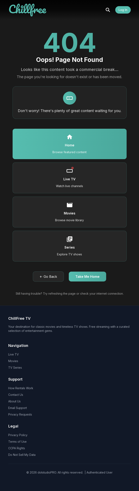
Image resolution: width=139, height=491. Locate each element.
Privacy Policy (17, 435)
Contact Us (15, 394)
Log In (123, 10)
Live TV (13, 354)
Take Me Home (87, 276)
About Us (14, 401)
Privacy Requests (20, 414)
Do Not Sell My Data (22, 454)
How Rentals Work (20, 388)
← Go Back (48, 276)
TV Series (15, 367)
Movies (13, 361)
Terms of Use (17, 441)
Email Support (17, 408)
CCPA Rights (16, 448)
